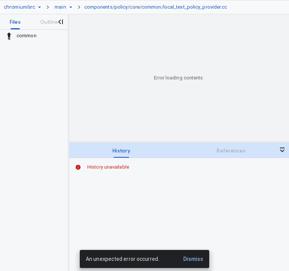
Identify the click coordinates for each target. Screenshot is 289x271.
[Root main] (60, 7)
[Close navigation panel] (60, 21)
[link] (157, 7)
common (151, 7)
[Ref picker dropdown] (71, 7)
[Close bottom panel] (282, 150)
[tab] (15, 21)
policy (121, 7)
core (134, 7)
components (98, 7)
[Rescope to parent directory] (9, 35)
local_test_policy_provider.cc (195, 7)
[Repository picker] (40, 7)
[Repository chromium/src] (19, 7)
